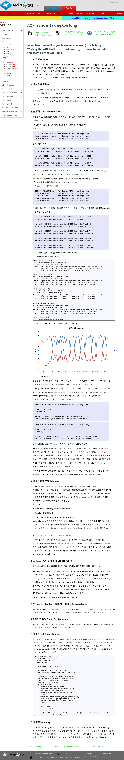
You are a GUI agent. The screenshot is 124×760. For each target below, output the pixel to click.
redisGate (53, 8)
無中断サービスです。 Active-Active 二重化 (93, 18)
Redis (69, 8)
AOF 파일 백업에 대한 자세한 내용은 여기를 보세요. (53, 535)
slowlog (101, 448)
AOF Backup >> (99, 746)
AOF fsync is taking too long (66, 746)
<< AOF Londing (34, 746)
